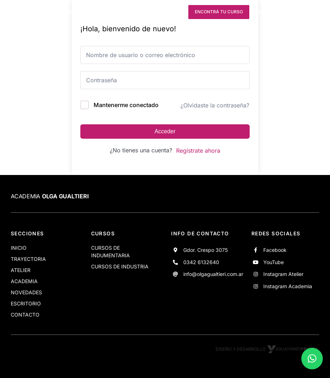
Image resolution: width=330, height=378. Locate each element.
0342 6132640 (201, 262)
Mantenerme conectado (126, 105)
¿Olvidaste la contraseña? (214, 105)
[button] (312, 358)
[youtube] (150, 12)
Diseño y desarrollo (267, 349)
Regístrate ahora (198, 150)
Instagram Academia (287, 286)
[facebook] (137, 12)
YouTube (273, 262)
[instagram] (162, 12)
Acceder (165, 131)
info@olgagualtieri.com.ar (213, 274)
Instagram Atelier (283, 274)
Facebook (275, 250)
